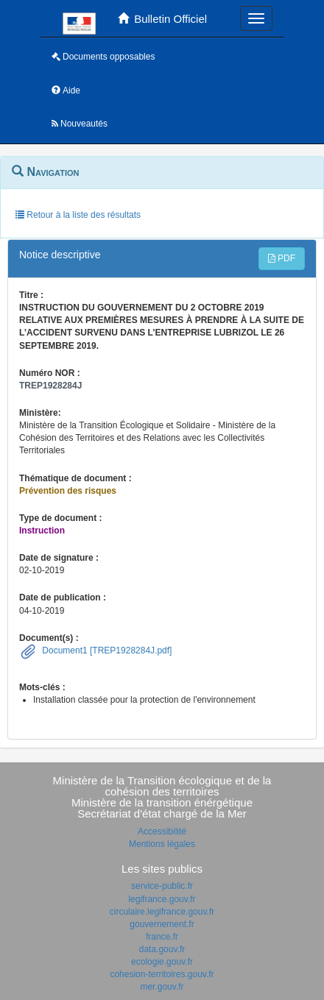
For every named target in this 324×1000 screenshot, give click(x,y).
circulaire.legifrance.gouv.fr (162, 912)
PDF (281, 258)
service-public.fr (162, 886)
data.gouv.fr (162, 949)
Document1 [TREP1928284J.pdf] (106, 650)
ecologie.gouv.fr (162, 962)
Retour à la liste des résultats (78, 215)
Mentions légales (162, 844)
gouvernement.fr (162, 924)
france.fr (162, 937)
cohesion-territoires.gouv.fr (162, 974)
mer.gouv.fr (161, 987)
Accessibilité (162, 831)
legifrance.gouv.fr (161, 899)
